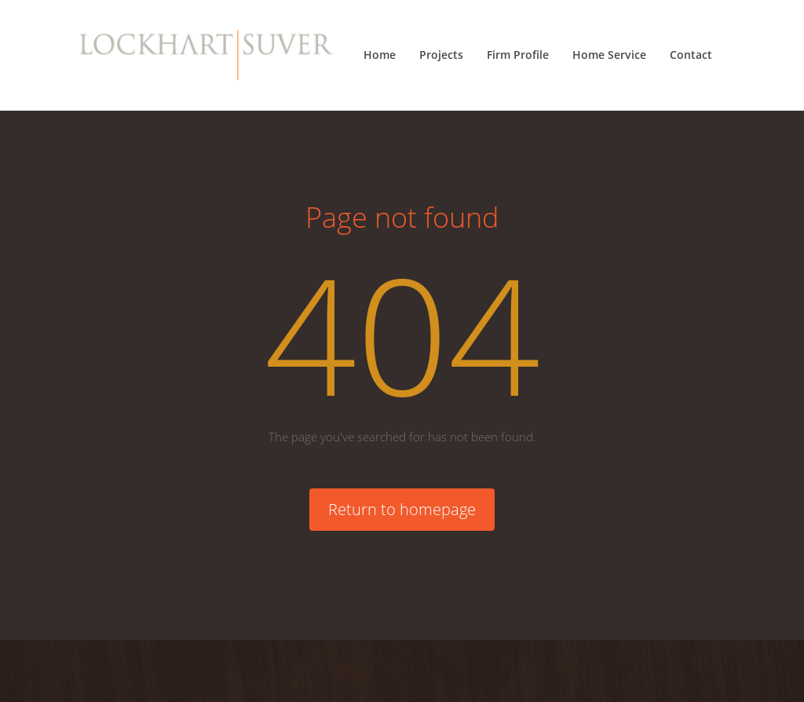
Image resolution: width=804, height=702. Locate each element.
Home (380, 54)
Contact (691, 54)
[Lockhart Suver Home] (206, 55)
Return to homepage (402, 509)
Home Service (609, 54)
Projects (441, 54)
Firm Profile (518, 54)
